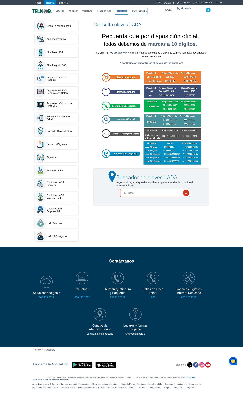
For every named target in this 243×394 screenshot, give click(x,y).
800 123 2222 (82, 297)
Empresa (63, 3)
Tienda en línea (104, 11)
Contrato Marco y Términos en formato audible (141, 384)
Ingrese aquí (190, 378)
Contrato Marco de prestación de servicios (70, 384)
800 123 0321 (46, 297)
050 (153, 297)
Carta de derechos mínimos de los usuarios (117, 387)
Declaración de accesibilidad (45, 387)
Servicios (60, 11)
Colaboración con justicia (176, 384)
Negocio (50, 3)
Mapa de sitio (195, 384)
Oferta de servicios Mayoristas (105, 384)
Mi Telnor (73, 11)
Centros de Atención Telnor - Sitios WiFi (196, 3)
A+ (221, 3)
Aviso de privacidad (40, 384)
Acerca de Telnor (67, 387)
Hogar (38, 3)
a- (217, 3)
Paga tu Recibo (139, 11)
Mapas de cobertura (86, 387)
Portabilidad (121, 11)
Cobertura (87, 11)
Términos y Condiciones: (150, 387)
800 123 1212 (188, 297)
